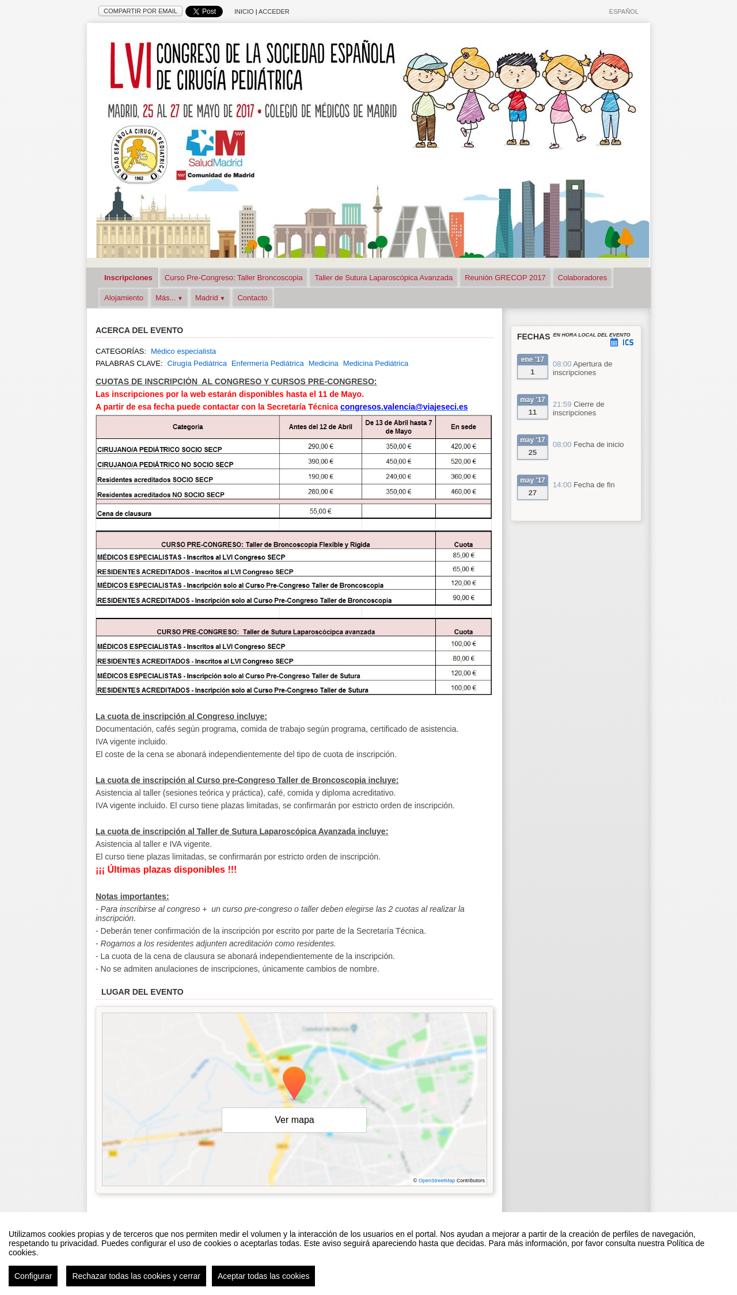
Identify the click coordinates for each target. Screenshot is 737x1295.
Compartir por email (140, 10)
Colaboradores (582, 277)
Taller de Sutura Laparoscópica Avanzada (383, 277)
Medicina (324, 363)
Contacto (252, 297)
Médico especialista (183, 351)
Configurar (33, 1277)
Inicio (244, 11)
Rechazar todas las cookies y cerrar (136, 1277)
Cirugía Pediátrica (197, 363)
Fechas (533, 336)
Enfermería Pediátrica (267, 363)
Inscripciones (128, 277)
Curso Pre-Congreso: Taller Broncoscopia (234, 277)
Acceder (274, 11)
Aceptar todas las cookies (264, 1277)
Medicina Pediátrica (375, 363)
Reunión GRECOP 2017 (505, 277)
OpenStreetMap (437, 1180)
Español (624, 11)
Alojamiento (123, 297)
